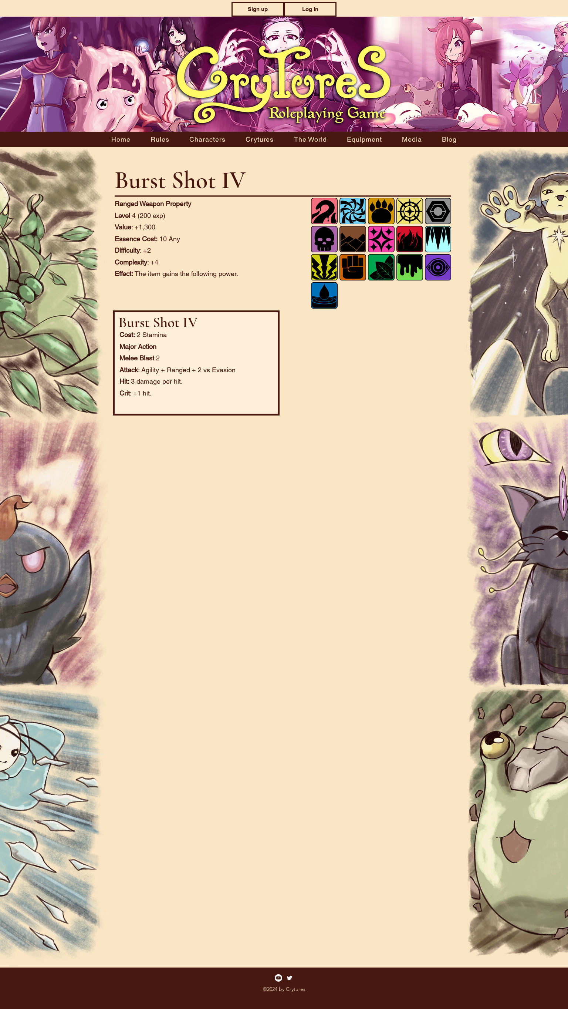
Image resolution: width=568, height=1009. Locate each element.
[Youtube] (278, 978)
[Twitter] (289, 978)
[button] (257, 9)
